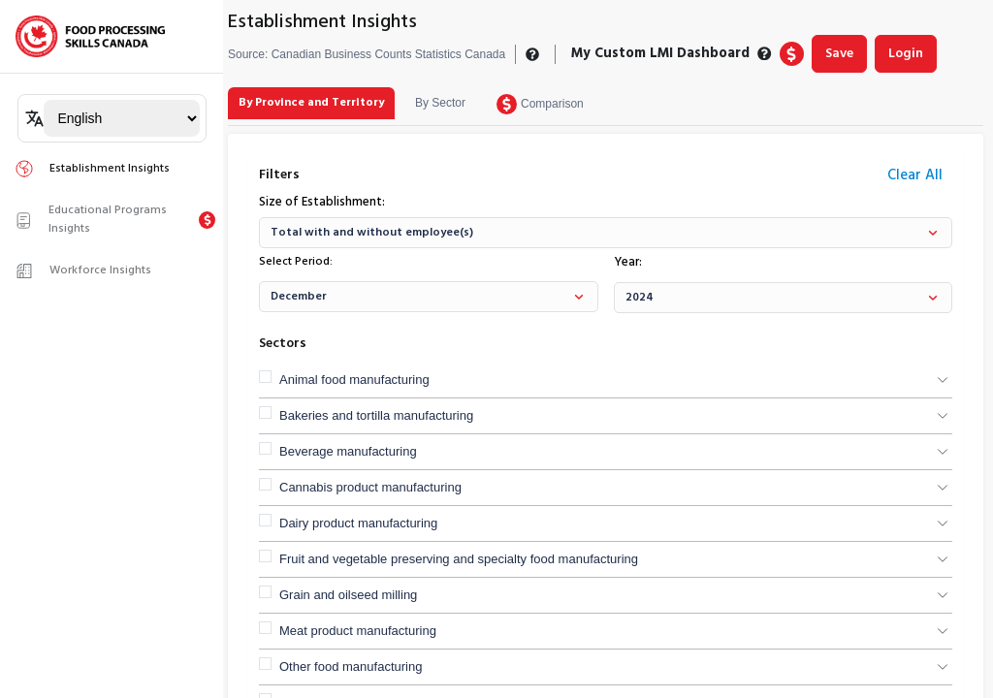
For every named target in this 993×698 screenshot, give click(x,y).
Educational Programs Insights (91, 219)
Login (905, 54)
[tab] (311, 103)
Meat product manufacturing (357, 630)
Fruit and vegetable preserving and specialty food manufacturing (458, 559)
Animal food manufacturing (354, 379)
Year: (628, 262)
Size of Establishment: (322, 202)
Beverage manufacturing (348, 451)
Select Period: (296, 261)
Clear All (915, 175)
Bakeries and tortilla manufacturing (376, 415)
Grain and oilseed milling (348, 594)
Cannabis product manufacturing (370, 487)
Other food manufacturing (350, 666)
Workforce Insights (83, 270)
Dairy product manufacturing (358, 523)
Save (839, 54)
